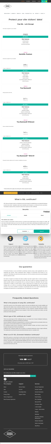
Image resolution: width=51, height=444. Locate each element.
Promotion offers (38, 404)
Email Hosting (38, 396)
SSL (33, 13)
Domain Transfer (38, 389)
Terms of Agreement (8, 396)
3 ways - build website (39, 409)
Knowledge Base (22, 391)
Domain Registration (39, 387)
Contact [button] (42, 13)
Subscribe (33, 375)
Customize (25, 231)
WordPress (37, 425)
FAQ (41, 192)
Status (22, 1)
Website (36, 411)
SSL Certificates (38, 399)
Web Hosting (37, 394)
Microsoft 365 (28, 13)
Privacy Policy (7, 394)
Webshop (37, 414)
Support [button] (37, 13)
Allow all (42, 231)
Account (20, 389)
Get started (25, 36)
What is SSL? (21, 192)
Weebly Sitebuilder (39, 420)
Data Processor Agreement (9, 399)
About (5, 387)
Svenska (28, 1)
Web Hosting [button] (7, 13)
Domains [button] (13, 13)
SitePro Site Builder (39, 423)
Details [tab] (25, 215)
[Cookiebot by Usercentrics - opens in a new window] (44, 212)
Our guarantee (35, 192)
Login (39, 1)
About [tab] (42, 215)
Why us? (28, 192)
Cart (44, 1)
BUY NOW (25, 70)
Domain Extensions (39, 391)
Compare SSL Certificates (10, 192)
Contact (5, 391)
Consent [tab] (9, 215)
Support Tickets (22, 394)
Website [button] (19, 13)
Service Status (22, 387)
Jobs (5, 389)
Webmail (34, 1)
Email (23, 13)
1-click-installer (38, 406)
